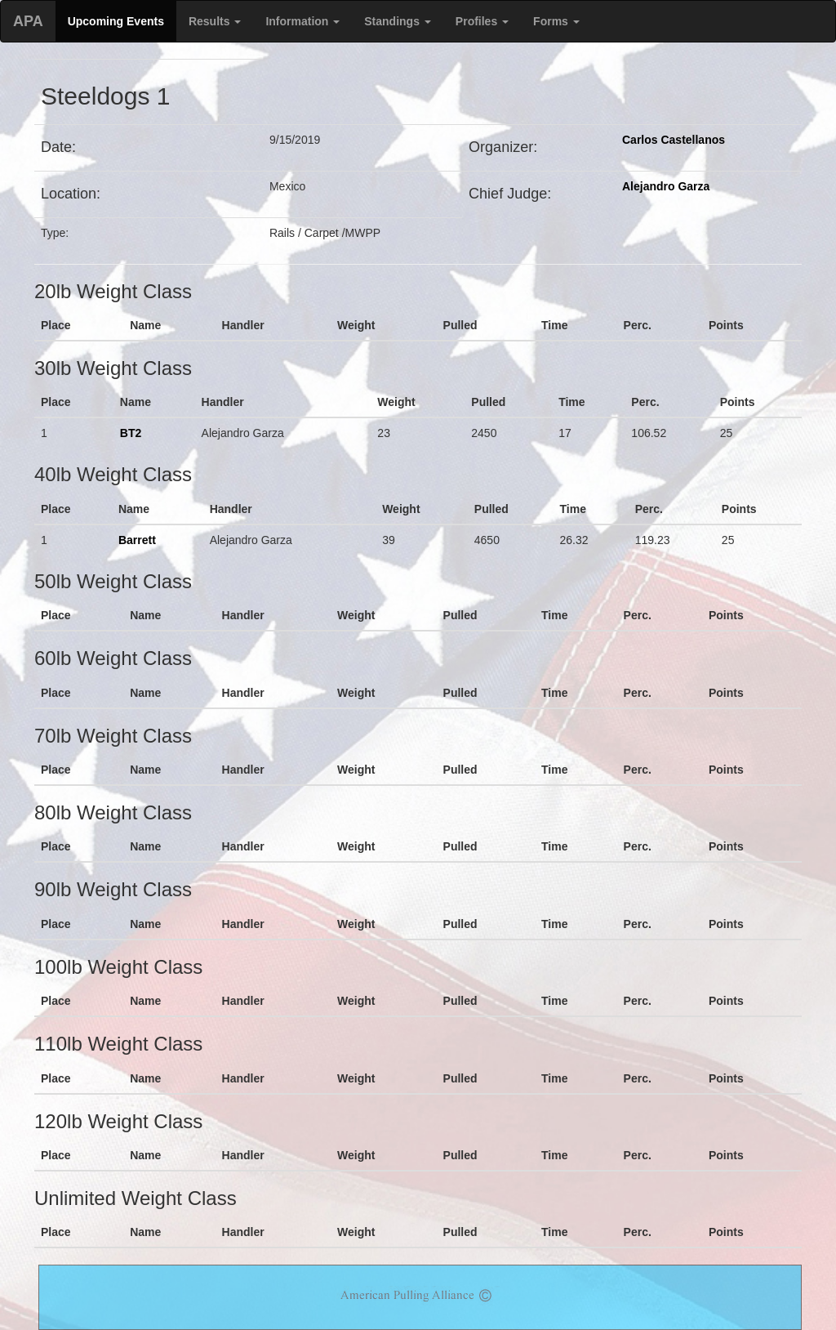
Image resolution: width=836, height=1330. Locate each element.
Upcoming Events (116, 21)
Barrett (137, 540)
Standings (397, 21)
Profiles (482, 21)
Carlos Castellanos (673, 139)
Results (215, 21)
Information (302, 21)
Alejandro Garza (665, 186)
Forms (556, 21)
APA (28, 21)
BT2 (130, 433)
